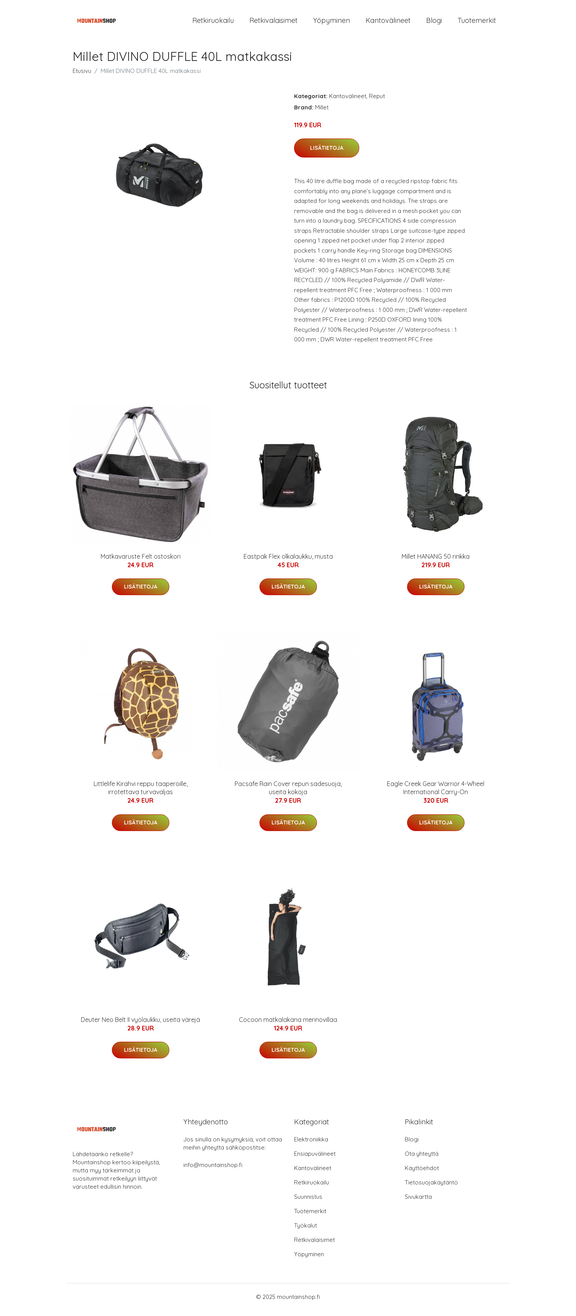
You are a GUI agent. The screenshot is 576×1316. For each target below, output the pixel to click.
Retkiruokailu (213, 23)
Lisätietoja (326, 153)
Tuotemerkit (477, 23)
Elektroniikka (311, 1145)
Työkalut (305, 1231)
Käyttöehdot (422, 1173)
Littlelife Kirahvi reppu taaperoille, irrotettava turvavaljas (141, 793)
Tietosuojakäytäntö (431, 1188)
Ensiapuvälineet (315, 1159)
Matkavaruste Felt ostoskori (141, 562)
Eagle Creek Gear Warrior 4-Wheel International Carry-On (435, 793)
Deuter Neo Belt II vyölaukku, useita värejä (140, 1025)
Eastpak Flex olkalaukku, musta (288, 562)
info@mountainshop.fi (212, 1170)
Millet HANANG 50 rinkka (436, 562)
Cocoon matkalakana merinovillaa (288, 1025)
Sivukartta (418, 1202)
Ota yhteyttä (422, 1159)
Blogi (434, 23)
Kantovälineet (388, 23)
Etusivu (82, 76)
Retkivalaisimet (273, 23)
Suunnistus (308, 1202)
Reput (377, 101)
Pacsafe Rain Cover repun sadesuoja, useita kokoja (288, 793)
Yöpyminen (331, 23)
